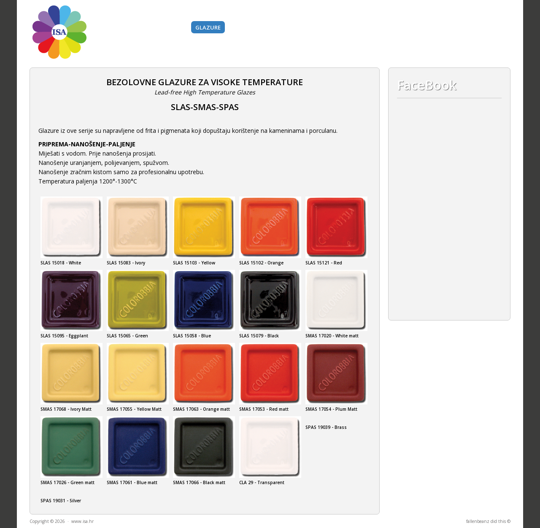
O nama (406, 27)
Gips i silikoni (365, 27)
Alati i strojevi (312, 27)
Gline (124, 27)
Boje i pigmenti (163, 27)
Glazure (208, 27)
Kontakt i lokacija (455, 27)
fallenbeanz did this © (488, 521)
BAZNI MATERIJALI (255, 27)
